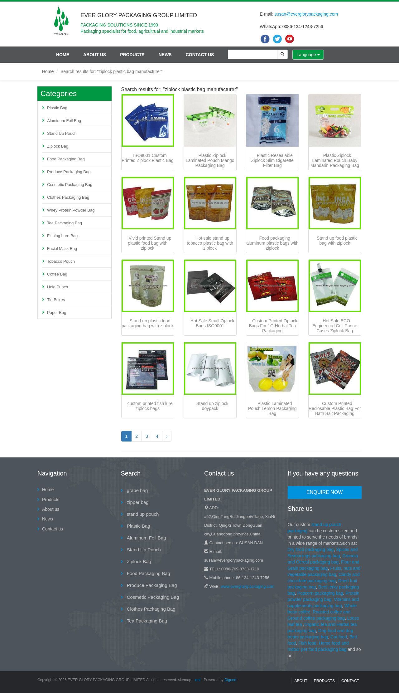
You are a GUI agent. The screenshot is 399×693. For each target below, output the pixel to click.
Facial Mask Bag (62, 248)
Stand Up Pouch (62, 133)
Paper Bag (56, 312)
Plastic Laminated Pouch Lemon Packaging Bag (272, 408)
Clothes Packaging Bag (68, 197)
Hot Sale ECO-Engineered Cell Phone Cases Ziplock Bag (334, 325)
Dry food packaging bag (311, 549)
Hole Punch (57, 287)
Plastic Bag (57, 107)
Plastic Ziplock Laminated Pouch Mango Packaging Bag (210, 160)
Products (132, 54)
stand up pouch (142, 514)
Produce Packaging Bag (68, 171)
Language (308, 54)
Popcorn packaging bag (320, 593)
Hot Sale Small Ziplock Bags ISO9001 (212, 323)
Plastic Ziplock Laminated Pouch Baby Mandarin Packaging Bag (334, 160)
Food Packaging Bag (66, 159)
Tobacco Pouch (61, 261)
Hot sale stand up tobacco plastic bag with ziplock (210, 243)
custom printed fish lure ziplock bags (150, 406)
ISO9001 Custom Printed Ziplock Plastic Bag (148, 158)
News (165, 54)
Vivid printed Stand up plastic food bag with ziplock (149, 243)
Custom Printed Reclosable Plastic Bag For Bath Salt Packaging (335, 408)
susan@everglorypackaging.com (306, 14)
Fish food (308, 643)
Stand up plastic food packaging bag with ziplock (148, 323)
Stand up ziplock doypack (212, 406)
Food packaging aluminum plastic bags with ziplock (272, 243)
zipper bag (137, 502)
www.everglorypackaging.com (247, 586)
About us (94, 54)
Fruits (335, 568)
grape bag (137, 490)
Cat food (338, 636)
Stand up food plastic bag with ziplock (337, 241)
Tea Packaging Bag (64, 223)
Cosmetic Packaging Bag (69, 184)
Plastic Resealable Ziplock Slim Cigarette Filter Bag (272, 160)
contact (350, 681)
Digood (230, 680)
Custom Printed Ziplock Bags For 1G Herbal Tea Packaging (273, 325)
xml (197, 680)
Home (62, 54)
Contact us (200, 54)
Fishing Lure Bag (62, 235)
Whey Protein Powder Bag (70, 210)
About (300, 681)
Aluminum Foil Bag (64, 120)
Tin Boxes (56, 299)
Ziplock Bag (57, 146)
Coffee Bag (57, 274)
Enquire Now (324, 492)
